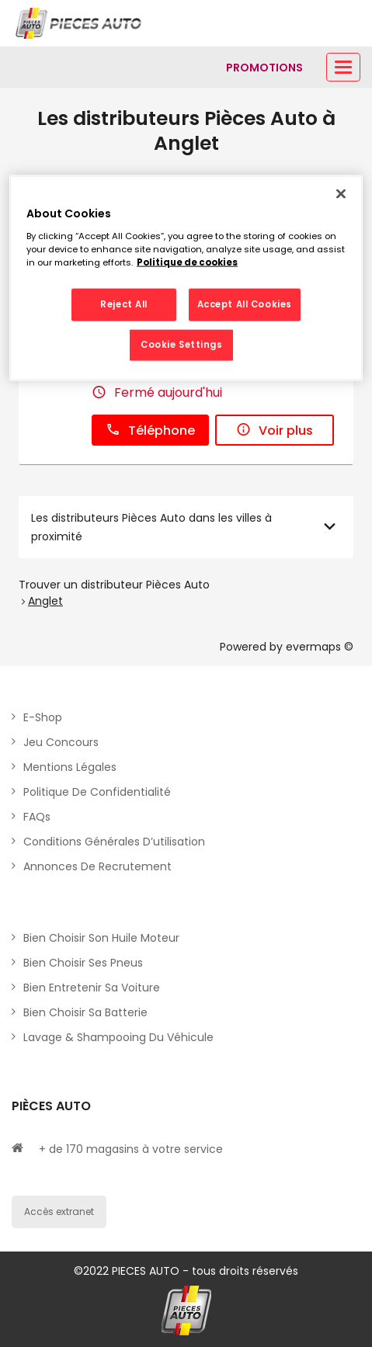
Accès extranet (59, 1211)
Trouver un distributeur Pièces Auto (114, 584)
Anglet (45, 601)
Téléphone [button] (150, 430)
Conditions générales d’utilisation (114, 841)
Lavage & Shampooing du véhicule (118, 1037)
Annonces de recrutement (97, 866)
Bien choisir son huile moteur (101, 938)
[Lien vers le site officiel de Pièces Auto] (80, 23)
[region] (186, 278)
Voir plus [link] (274, 430)
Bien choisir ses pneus (83, 962)
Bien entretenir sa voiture (91, 987)
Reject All (124, 304)
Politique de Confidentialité (97, 792)
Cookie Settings (182, 344)
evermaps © (319, 646)
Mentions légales (69, 767)
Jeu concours (61, 742)
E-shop (42, 717)
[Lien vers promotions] (264, 67)
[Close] (341, 194)
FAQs (36, 817)
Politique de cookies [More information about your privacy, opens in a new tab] (187, 262)
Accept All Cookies (244, 304)
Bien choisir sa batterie (85, 1012)
